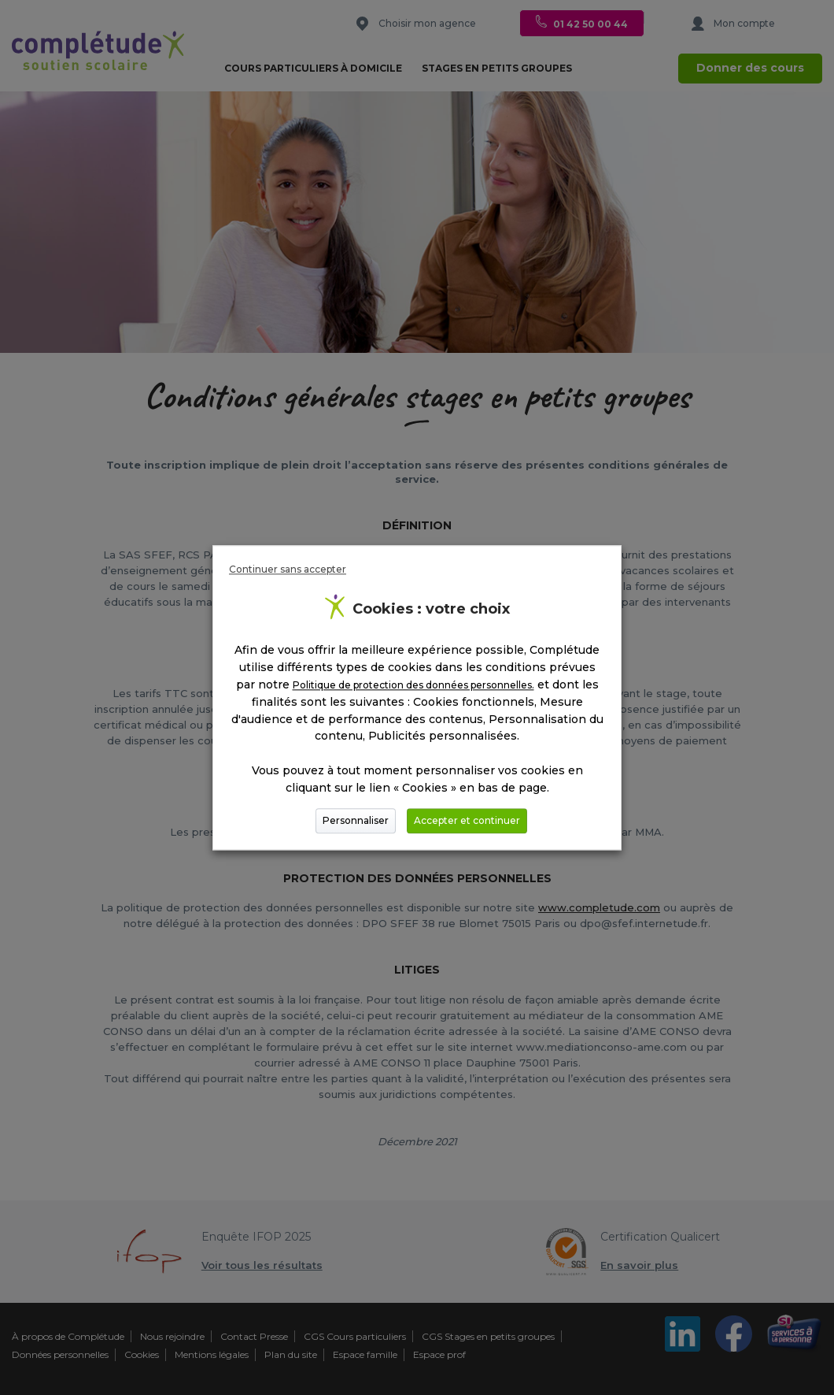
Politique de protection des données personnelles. (413, 685)
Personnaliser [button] (356, 820)
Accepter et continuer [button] (467, 820)
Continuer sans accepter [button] (287, 569)
